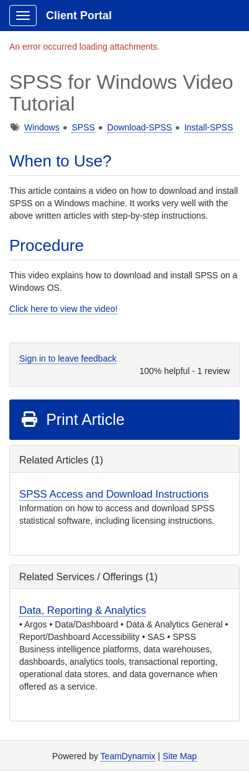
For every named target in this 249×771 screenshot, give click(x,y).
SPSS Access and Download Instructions (114, 494)
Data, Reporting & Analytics (82, 610)
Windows (42, 127)
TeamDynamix (128, 756)
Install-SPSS (208, 127)
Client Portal (79, 15)
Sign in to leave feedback (67, 358)
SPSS (82, 127)
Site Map (180, 756)
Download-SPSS (139, 127)
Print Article (72, 419)
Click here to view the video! (63, 309)
